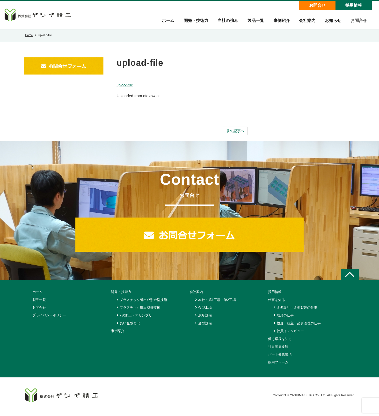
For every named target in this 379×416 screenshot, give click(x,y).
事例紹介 (280, 22)
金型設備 (205, 326)
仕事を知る (276, 303)
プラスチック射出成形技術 (140, 311)
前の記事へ (235, 134)
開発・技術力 (193, 22)
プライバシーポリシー (49, 319)
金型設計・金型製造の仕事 (297, 311)
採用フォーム (278, 365)
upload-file (126, 88)
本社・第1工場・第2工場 (217, 303)
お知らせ (332, 22)
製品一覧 (254, 22)
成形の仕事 (285, 319)
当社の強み (226, 22)
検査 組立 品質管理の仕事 (299, 326)
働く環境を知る (280, 342)
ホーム (165, 22)
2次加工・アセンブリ (136, 319)
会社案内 (306, 22)
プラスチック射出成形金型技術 (143, 303)
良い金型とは (130, 326)
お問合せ (317, 5)
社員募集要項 (278, 350)
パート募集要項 (280, 358)
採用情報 (353, 5)
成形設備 (205, 319)
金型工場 (205, 311)
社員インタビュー (290, 334)
